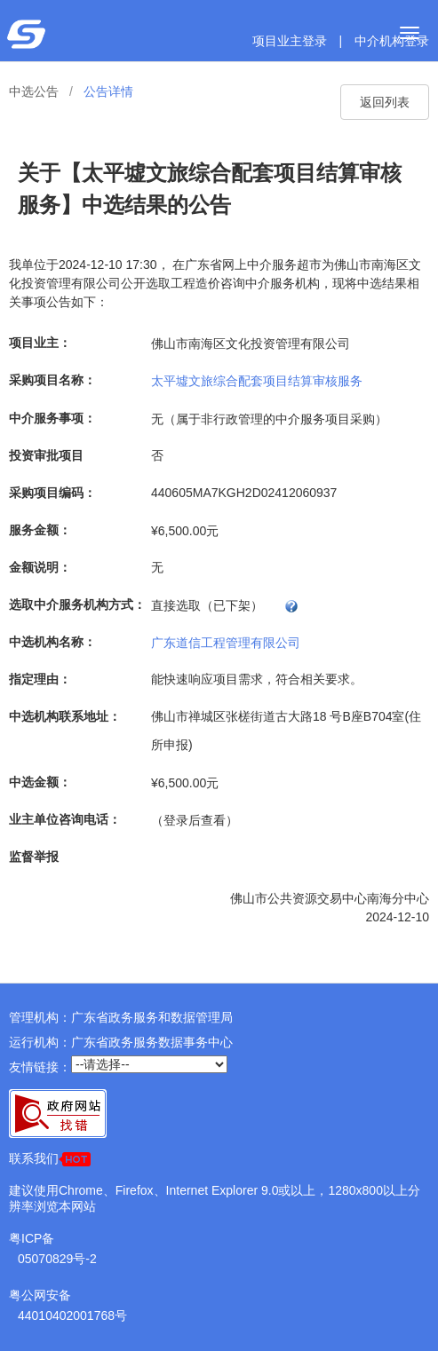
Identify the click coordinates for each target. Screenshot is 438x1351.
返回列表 (385, 102)
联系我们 (50, 1158)
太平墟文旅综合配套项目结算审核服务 (256, 380)
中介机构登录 (391, 41)
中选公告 (34, 91)
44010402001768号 (72, 1315)
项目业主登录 (289, 41)
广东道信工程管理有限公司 (225, 642)
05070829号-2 (57, 1259)
